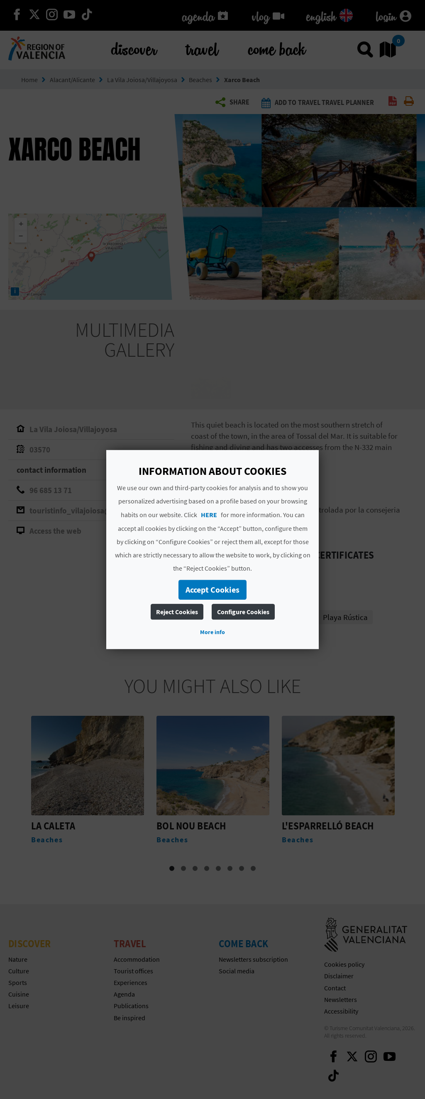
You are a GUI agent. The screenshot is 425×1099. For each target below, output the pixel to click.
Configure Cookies (243, 612)
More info (212, 632)
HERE (209, 515)
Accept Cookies (212, 589)
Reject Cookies (177, 612)
